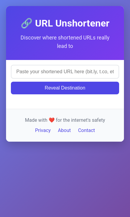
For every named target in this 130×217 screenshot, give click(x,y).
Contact (86, 130)
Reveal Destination (65, 87)
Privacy (43, 130)
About (64, 130)
